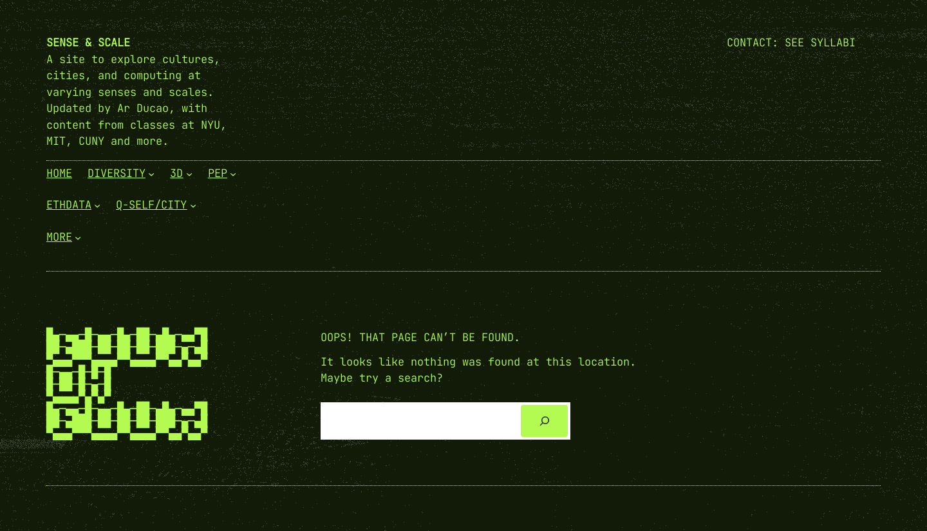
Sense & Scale (88, 42)
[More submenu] (78, 237)
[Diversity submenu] (151, 173)
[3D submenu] (189, 173)
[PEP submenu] (233, 173)
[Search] (544, 421)
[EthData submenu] (97, 205)
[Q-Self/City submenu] (193, 205)
